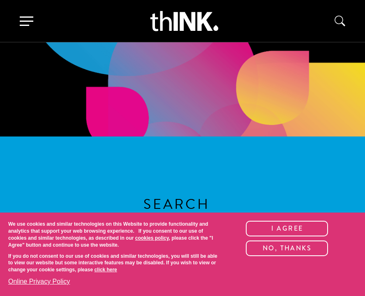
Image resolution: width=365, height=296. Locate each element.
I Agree (287, 228)
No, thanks (287, 248)
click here (105, 270)
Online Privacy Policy (39, 281)
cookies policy (152, 238)
